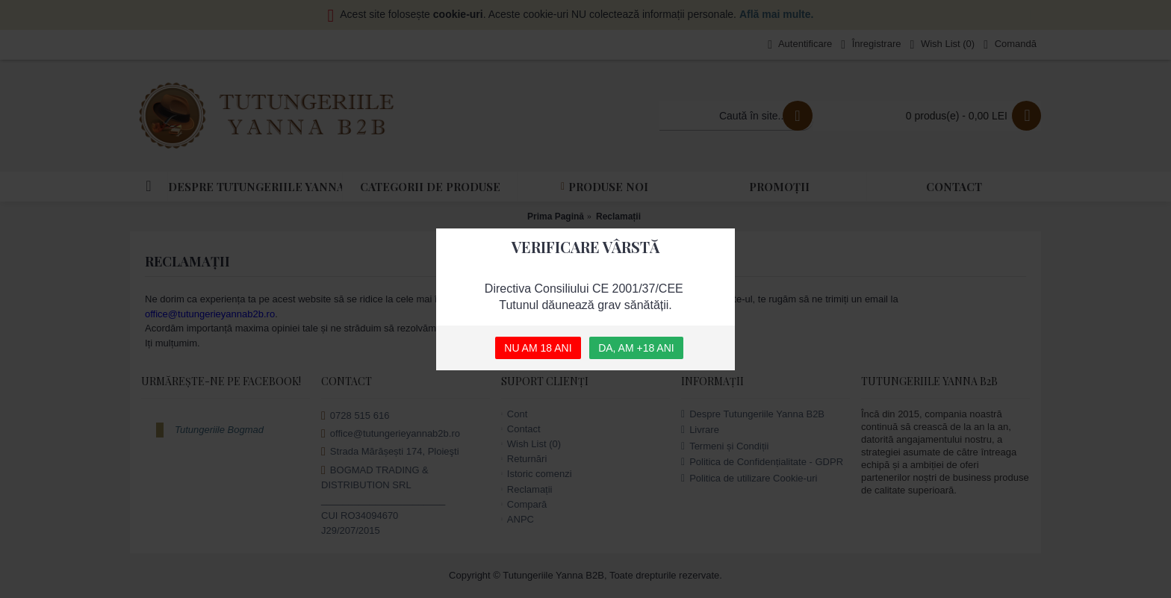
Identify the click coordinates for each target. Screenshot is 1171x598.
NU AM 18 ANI (537, 348)
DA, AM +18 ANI (636, 348)
